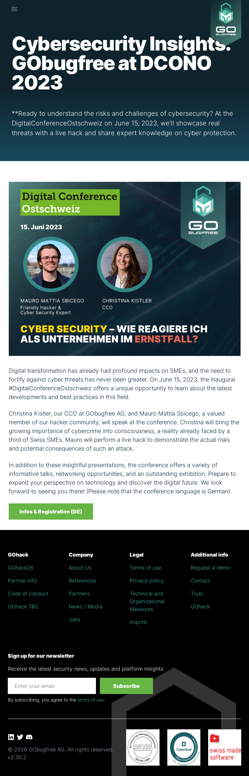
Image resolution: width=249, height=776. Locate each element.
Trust (197, 593)
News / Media (85, 606)
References (82, 580)
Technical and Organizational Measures (147, 601)
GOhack (200, 606)
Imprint (138, 622)
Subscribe (126, 686)
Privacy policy (147, 580)
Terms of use (145, 567)
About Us (80, 567)
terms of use (90, 699)
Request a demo (210, 567)
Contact (200, 580)
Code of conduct (28, 593)
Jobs (74, 619)
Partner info (22, 580)
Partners (79, 593)
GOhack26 (20, 567)
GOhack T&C (23, 606)
